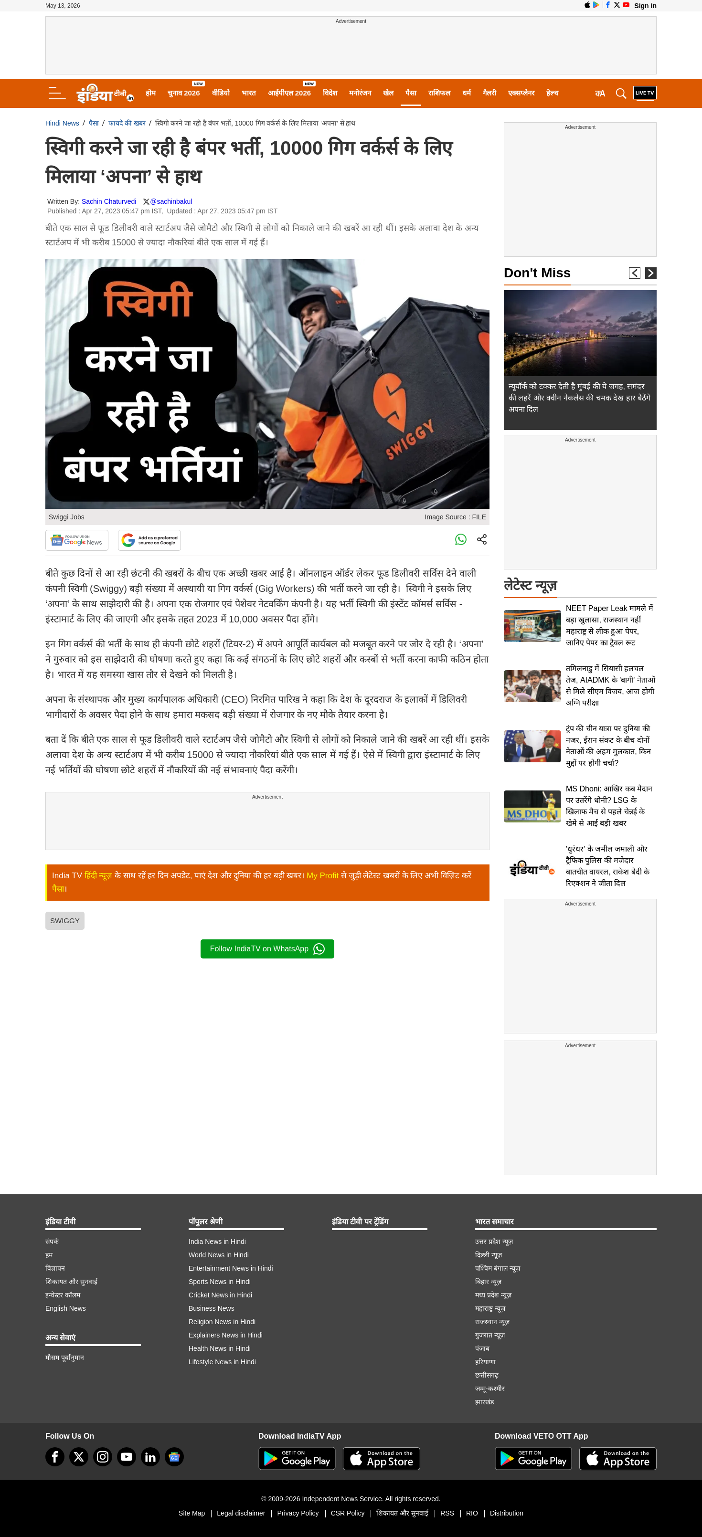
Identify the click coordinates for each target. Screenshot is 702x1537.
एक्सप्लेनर (521, 93)
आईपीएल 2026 (289, 93)
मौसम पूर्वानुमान (64, 1357)
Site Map (192, 1513)
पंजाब (482, 1348)
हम (49, 1255)
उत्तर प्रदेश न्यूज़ (494, 1241)
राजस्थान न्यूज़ (492, 1322)
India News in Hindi (217, 1241)
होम (151, 93)
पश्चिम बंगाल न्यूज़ (497, 1268)
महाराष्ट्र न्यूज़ (490, 1308)
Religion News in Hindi (222, 1322)
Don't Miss (537, 272)
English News (65, 1308)
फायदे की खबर (127, 123)
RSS (447, 1513)
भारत (249, 93)
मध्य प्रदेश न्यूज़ (493, 1295)
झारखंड (484, 1402)
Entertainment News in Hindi (231, 1268)
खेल (388, 93)
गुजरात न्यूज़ (490, 1335)
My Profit (323, 875)
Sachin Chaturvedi (109, 201)
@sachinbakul (171, 201)
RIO (472, 1513)
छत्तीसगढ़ (487, 1375)
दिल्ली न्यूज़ (488, 1255)
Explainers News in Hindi (226, 1335)
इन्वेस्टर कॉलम (62, 1295)
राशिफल (439, 93)
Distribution (506, 1513)
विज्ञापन (55, 1268)
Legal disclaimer (241, 1513)
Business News (211, 1308)
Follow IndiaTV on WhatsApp (267, 949)
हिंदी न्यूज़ (99, 875)
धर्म (466, 93)
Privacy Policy (298, 1513)
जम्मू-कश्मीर (490, 1388)
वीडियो (221, 93)
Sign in (645, 6)
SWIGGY (65, 920)
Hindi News (62, 123)
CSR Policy (348, 1513)
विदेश (330, 93)
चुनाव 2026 (184, 93)
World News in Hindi (219, 1255)
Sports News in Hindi (220, 1281)
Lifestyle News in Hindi (222, 1362)
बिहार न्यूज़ (488, 1281)
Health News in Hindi (220, 1348)
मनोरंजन (360, 93)
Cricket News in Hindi (220, 1295)
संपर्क (52, 1241)
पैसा (410, 93)
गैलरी (489, 93)
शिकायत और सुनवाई (71, 1281)
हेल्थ (552, 93)
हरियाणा (485, 1362)
